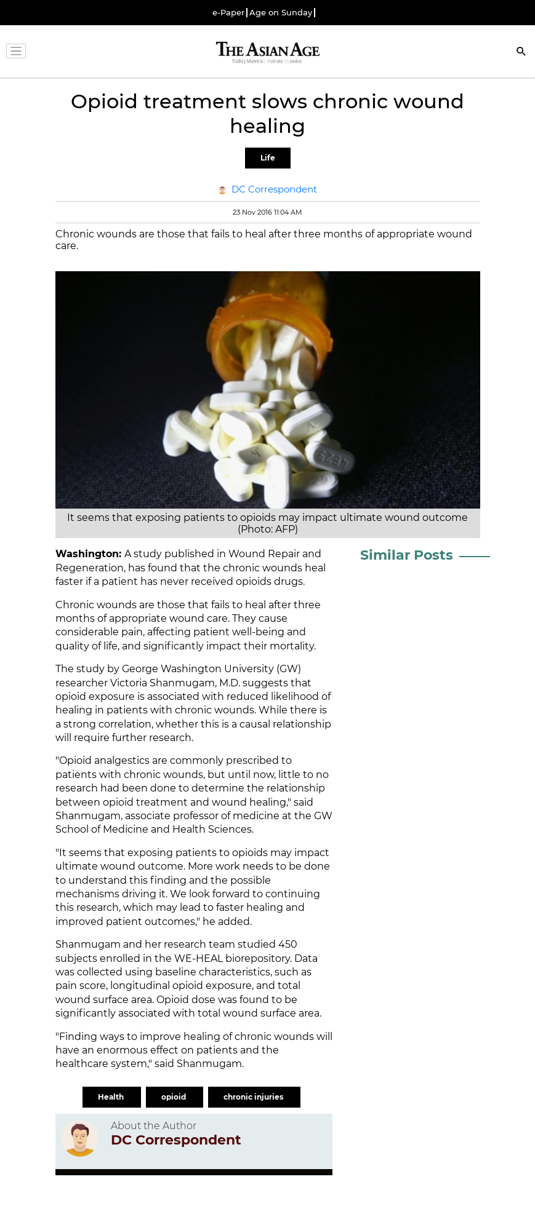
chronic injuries (254, 1096)
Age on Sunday (280, 12)
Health (112, 1096)
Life (267, 157)
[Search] (521, 52)
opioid (174, 1096)
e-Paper (228, 12)
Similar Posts (406, 555)
